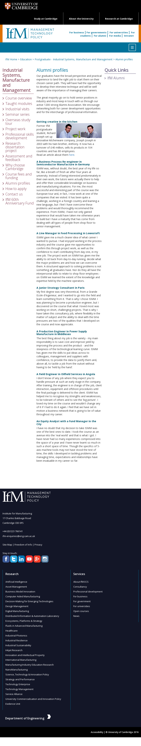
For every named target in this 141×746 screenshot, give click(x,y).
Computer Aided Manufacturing (22, 595)
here (71, 154)
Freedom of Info (23, 544)
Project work (15, 128)
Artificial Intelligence (16, 581)
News (76, 614)
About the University (81, 18)
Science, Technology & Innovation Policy (27, 670)
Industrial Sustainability (18, 642)
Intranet (129, 35)
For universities (119, 32)
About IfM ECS (81, 581)
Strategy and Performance (20, 675)
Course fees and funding (18, 176)
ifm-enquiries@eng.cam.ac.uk (19, 536)
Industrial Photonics (16, 633)
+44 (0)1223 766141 (13, 531)
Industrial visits (17, 108)
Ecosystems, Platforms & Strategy (23, 618)
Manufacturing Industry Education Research (29, 661)
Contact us (14, 194)
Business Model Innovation (20, 590)
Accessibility (97, 727)
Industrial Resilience (16, 637)
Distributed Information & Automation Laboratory (32, 614)
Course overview (18, 98)
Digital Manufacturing (17, 609)
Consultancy (80, 586)
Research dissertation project (14, 147)
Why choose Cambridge (15, 167)
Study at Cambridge (45, 18)
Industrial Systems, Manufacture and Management (17, 80)
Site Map (7, 544)
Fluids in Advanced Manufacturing (24, 623)
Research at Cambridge (119, 18)
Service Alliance (14, 689)
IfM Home (11, 59)
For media (115, 35)
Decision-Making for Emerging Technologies (29, 600)
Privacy (38, 544)
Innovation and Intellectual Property (25, 651)
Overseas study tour (17, 121)
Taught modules (18, 103)
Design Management (16, 604)
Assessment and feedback (18, 158)
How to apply (15, 188)
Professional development (88, 590)
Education (26, 59)
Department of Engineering (28, 713)
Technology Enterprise (17, 680)
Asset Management (16, 586)
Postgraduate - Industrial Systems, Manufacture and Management (74, 59)
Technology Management (19, 684)
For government (82, 600)
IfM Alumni (115, 78)
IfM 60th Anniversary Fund (19, 201)
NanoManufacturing (16, 666)
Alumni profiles (124, 59)
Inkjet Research (14, 647)
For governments (97, 32)
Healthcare (11, 628)
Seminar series (17, 114)
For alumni (100, 35)
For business (76, 32)
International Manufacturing (20, 656)
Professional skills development (19, 136)
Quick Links (116, 70)
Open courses (81, 609)
